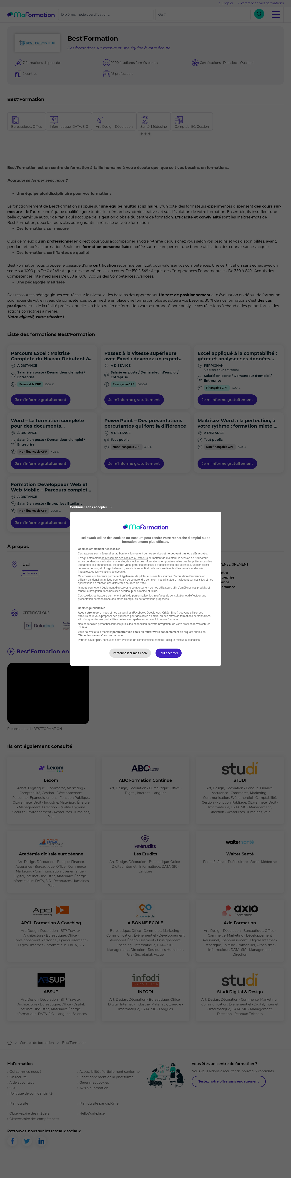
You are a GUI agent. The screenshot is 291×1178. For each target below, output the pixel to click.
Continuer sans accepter (91, 507)
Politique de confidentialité (138, 640)
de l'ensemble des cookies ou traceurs (124, 558)
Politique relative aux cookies (182, 640)
